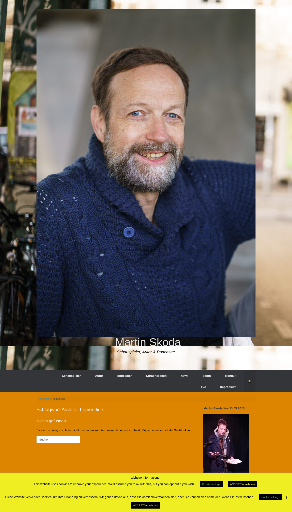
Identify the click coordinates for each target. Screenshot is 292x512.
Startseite (44, 398)
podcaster (124, 375)
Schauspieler (71, 375)
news (185, 375)
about (207, 375)
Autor (99, 375)
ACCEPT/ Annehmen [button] (242, 484)
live (203, 387)
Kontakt (230, 375)
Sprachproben (156, 375)
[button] (250, 381)
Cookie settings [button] (211, 484)
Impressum (228, 387)
